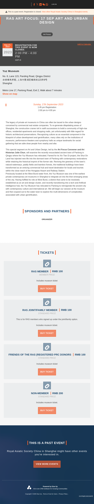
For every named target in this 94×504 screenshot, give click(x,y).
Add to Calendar (84, 44)
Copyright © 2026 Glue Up (33, 494)
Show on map (10, 94)
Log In (54, 4)
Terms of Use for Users (50, 494)
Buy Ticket (47, 289)
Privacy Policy (63, 494)
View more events (47, 464)
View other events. (65, 12)
